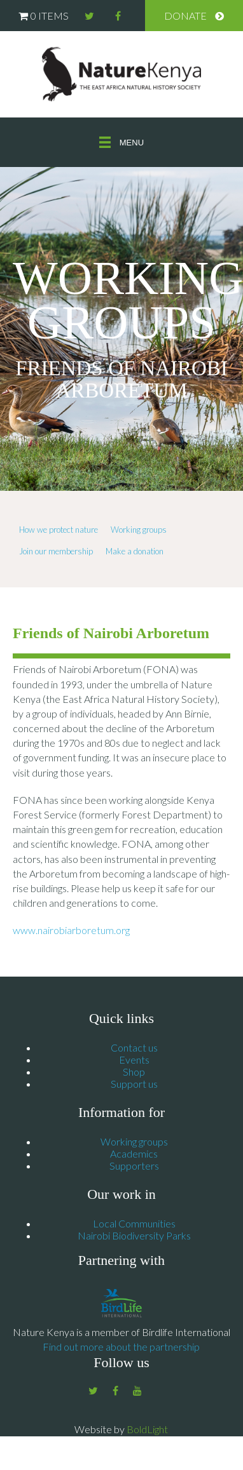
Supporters (134, 1165)
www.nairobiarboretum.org (71, 930)
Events (134, 1059)
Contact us (134, 1047)
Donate (185, 16)
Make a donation (134, 551)
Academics (134, 1153)
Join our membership (56, 551)
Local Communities (134, 1223)
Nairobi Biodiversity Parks (134, 1235)
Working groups (139, 530)
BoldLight (147, 1429)
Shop (134, 1072)
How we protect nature (58, 530)
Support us (134, 1084)
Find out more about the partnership (121, 1346)
